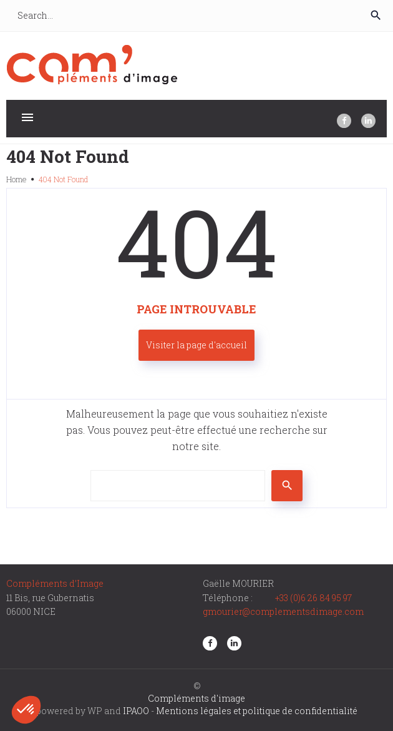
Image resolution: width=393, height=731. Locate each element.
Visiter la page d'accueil (196, 345)
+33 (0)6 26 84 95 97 (313, 598)
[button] (26, 710)
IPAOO (136, 711)
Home (16, 179)
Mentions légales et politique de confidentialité (256, 711)
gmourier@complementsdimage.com (283, 611)
